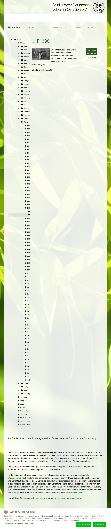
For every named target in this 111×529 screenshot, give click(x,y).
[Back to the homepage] (78, 7)
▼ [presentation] (11, 39)
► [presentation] (18, 46)
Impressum (29, 524)
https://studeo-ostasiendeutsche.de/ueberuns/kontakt (58, 498)
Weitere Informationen (13, 524)
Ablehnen (99, 524)
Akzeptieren (84, 524)
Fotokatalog (89, 438)
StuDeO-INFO (77, 492)
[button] (102, 18)
